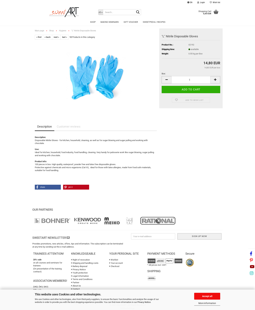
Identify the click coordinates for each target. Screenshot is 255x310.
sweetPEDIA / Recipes (154, 22)
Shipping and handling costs (84, 263)
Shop (93, 22)
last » (64, 37)
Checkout (114, 266)
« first (38, 37)
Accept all (207, 296)
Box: (164, 73)
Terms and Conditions (82, 279)
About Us (76, 286)
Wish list (215, 2)
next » (56, 37)
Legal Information (80, 276)
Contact (75, 289)
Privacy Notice (144, 302)
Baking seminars (110, 22)
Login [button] (201, 2)
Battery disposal (79, 266)
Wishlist (113, 260)
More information (207, 303)
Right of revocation (80, 260)
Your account (116, 263)
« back (48, 37)
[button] (190, 3)
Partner (75, 282)
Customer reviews (68, 126)
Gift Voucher (131, 22)
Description (44, 126)
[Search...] (100, 12)
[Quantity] (190, 79)
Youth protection (79, 273)
